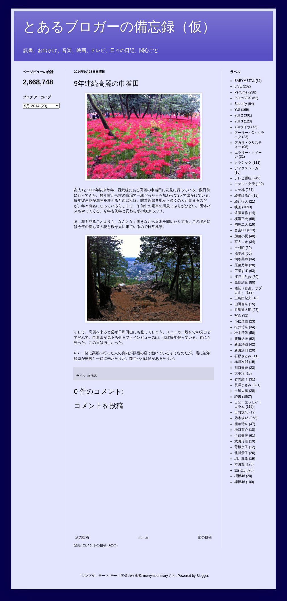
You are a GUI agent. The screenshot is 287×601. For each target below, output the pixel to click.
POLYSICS (242, 98)
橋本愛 (239, 253)
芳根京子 (241, 447)
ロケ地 (239, 190)
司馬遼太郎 (242, 310)
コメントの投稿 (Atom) (100, 545)
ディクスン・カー (248, 168)
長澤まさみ (242, 385)
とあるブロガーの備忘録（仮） (119, 26)
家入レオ (241, 242)
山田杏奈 (241, 304)
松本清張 (241, 333)
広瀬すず (241, 271)
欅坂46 (239, 482)
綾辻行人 (241, 201)
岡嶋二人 (241, 224)
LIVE (238, 86)
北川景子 (241, 453)
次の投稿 (82, 537)
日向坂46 (241, 412)
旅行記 (92, 375)
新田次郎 (241, 350)
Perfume (240, 92)
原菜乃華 (241, 265)
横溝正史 (241, 219)
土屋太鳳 (241, 391)
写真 (237, 315)
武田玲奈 (241, 441)
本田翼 (239, 464)
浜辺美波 (241, 436)
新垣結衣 (241, 339)
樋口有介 (241, 430)
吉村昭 (239, 248)
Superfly (240, 104)
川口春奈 (241, 368)
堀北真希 (241, 459)
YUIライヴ (242, 127)
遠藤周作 (241, 213)
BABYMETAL (244, 81)
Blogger (202, 576)
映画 (237, 207)
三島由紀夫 (242, 298)
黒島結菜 (241, 282)
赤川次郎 (241, 362)
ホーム (143, 537)
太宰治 (239, 373)
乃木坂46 (241, 418)
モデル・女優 (244, 184)
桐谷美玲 (241, 259)
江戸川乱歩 (242, 277)
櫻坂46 (239, 476)
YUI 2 (238, 115)
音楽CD (240, 230)
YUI (237, 110)
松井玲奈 (241, 327)
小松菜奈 (241, 321)
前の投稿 (205, 537)
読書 (237, 397)
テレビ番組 (242, 178)
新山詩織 (241, 344)
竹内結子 (241, 379)
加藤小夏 (241, 236)
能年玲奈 (241, 424)
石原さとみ (242, 356)
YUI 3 (238, 121)
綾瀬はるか (242, 195)
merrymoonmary (155, 576)
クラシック (242, 163)
